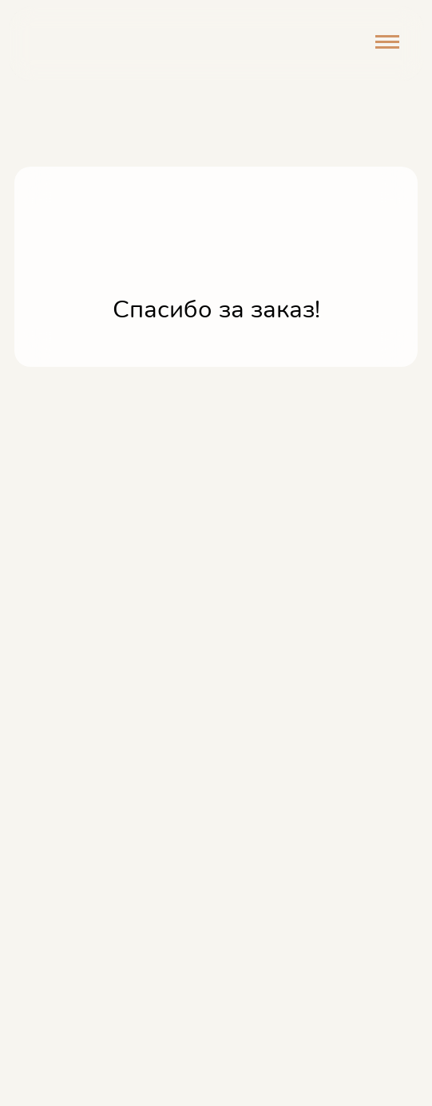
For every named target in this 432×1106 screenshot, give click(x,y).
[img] (87, 44)
